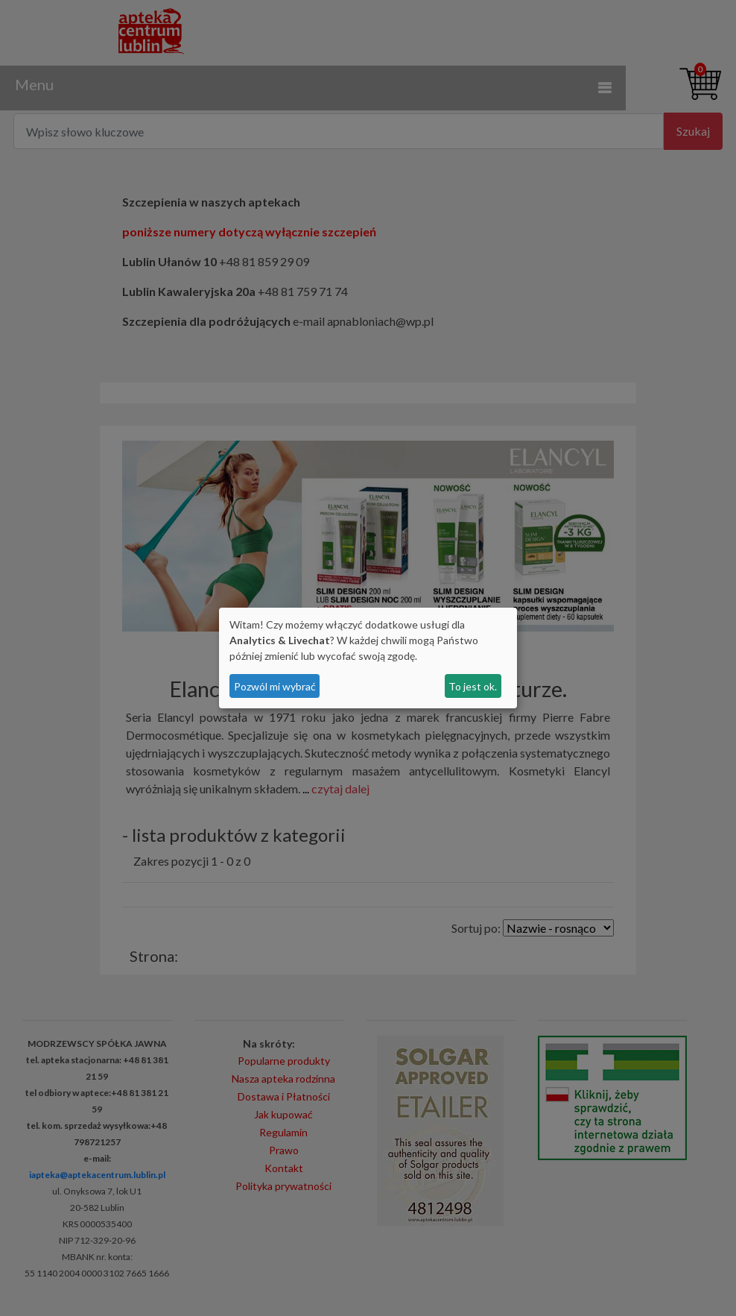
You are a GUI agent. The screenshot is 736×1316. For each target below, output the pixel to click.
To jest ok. (472, 686)
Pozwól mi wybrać (275, 686)
